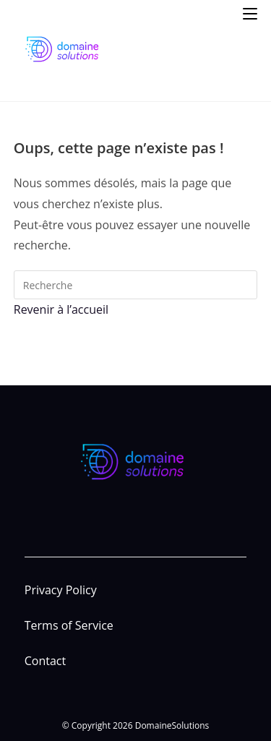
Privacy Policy (61, 590)
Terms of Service (69, 625)
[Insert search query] (136, 284)
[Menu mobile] (250, 12)
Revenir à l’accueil (61, 309)
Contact (45, 661)
